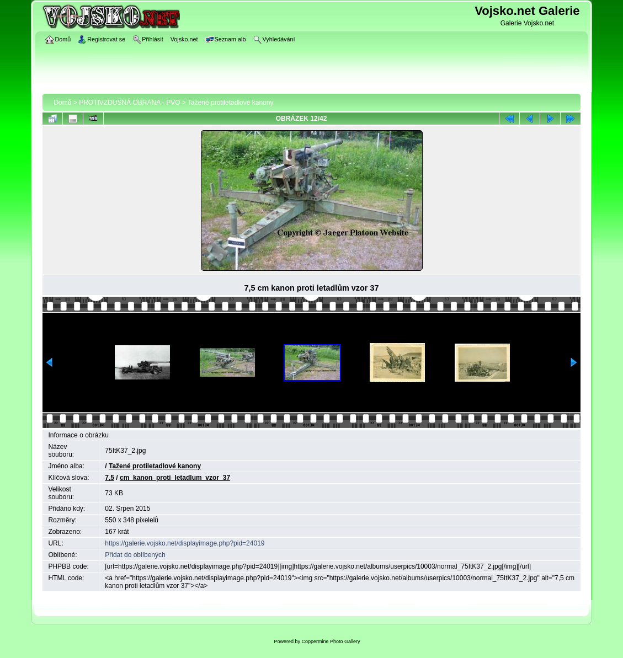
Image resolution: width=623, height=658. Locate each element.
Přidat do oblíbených (135, 555)
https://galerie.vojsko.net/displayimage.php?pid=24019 (184, 543)
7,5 (109, 478)
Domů (62, 102)
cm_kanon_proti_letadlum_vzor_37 (175, 478)
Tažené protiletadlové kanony (230, 102)
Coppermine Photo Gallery (330, 641)
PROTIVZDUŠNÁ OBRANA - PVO (129, 102)
